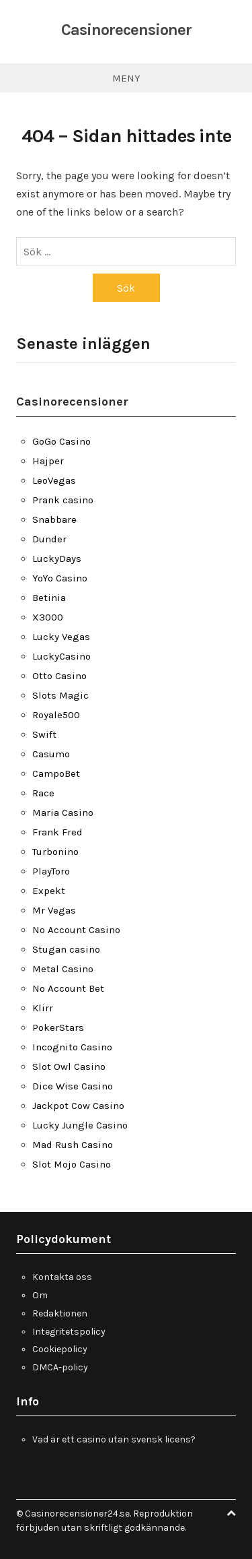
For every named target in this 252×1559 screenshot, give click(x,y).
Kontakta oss (62, 1277)
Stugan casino (66, 949)
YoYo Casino (59, 578)
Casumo (51, 754)
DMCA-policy (60, 1367)
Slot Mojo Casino (71, 1164)
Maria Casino (62, 812)
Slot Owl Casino (69, 1066)
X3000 (47, 617)
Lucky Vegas (61, 637)
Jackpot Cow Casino (78, 1106)
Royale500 (56, 715)
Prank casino (62, 500)
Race (43, 793)
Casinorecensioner (126, 29)
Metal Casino (62, 969)
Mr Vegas (54, 910)
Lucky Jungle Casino (80, 1125)
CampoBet (56, 773)
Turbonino (55, 852)
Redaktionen (59, 1313)
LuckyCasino (61, 656)
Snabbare (54, 519)
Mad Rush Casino (72, 1145)
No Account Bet (68, 988)
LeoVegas (54, 480)
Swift (44, 734)
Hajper (48, 461)
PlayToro (51, 871)
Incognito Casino (72, 1047)
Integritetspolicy (69, 1331)
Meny (126, 78)
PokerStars (58, 1027)
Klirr (42, 1008)
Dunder (49, 539)
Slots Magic (60, 695)
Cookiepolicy (59, 1349)
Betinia (49, 598)
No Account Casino (76, 930)
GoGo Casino (61, 441)
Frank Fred (57, 832)
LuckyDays (56, 558)
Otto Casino (59, 676)
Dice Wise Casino (72, 1086)
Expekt (48, 891)
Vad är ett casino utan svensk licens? (114, 1439)
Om (40, 1295)
